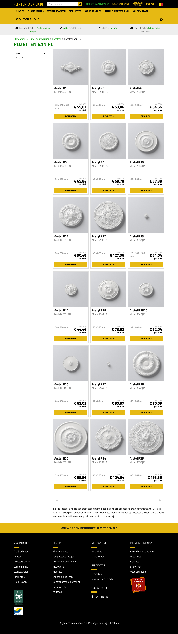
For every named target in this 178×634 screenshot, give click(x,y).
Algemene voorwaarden (72, 623)
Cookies (114, 623)
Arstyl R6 (136, 88)
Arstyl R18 (137, 384)
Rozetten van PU (72, 39)
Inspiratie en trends (102, 579)
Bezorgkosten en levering (66, 582)
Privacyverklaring (97, 623)
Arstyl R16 (61, 384)
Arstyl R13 (137, 236)
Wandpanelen (21, 572)
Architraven (20, 582)
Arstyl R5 (98, 88)
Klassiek (20, 57)
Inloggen (137, 3)
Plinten (18, 556)
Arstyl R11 (61, 236)
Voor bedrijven (138, 572)
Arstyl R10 (137, 162)
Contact (134, 562)
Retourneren (60, 587)
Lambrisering (21, 567)
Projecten (96, 574)
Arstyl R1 (60, 88)
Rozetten (56, 39)
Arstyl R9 (98, 162)
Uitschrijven (98, 556)
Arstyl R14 (61, 310)
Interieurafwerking (40, 39)
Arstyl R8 (60, 162)
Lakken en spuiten (63, 577)
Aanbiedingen (21, 551)
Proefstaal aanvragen (64, 562)
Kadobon (57, 592)
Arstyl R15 (99, 310)
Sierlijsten (19, 577)
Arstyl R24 (99, 458)
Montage (57, 572)
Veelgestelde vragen (63, 556)
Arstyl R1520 (138, 310)
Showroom (136, 567)
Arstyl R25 (137, 458)
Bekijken (70, 116)
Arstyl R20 (61, 458)
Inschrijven (97, 551)
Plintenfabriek (21, 39)
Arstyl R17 (99, 384)
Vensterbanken (22, 562)
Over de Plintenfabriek (142, 551)
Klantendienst (60, 551)
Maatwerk (58, 567)
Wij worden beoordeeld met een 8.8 (89, 528)
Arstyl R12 (99, 236)
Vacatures (135, 556)
